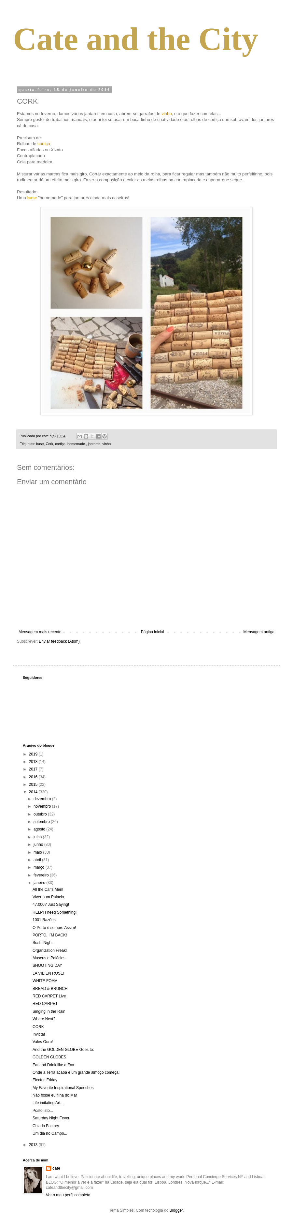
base (40, 444)
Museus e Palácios (49, 958)
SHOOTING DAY (47, 965)
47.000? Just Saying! (51, 904)
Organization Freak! (50, 950)
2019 (34, 754)
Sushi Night (42, 942)
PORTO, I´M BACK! (50, 935)
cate (56, 1168)
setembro (42, 821)
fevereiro (42, 875)
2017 (34, 769)
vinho (107, 444)
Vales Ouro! (43, 1041)
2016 (34, 777)
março (40, 867)
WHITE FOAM (45, 981)
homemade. (76, 444)
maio (38, 852)
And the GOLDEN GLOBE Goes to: (63, 1049)
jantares (94, 444)
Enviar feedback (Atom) (59, 641)
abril (38, 860)
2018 (34, 761)
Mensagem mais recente (40, 632)
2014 (34, 792)
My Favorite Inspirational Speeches (63, 1087)
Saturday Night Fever (51, 1118)
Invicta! (39, 1034)
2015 (34, 784)
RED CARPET (45, 1003)
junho (39, 844)
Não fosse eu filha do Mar (55, 1095)
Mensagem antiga (259, 632)
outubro (41, 814)
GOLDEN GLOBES (49, 1057)
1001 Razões (44, 920)
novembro (43, 806)
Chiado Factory (46, 1126)
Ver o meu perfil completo (68, 1195)
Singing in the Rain (49, 1011)
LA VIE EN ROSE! (48, 973)
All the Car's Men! (48, 889)
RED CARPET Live (49, 996)
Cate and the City (135, 39)
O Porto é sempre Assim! (54, 927)
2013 (34, 1145)
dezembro (43, 799)
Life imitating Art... (48, 1102)
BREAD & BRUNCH (50, 988)
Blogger (176, 1210)
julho (38, 837)
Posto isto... (43, 1110)
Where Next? (44, 1019)
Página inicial (152, 632)
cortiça (60, 444)
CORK (38, 1026)
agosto (40, 829)
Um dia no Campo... (50, 1133)
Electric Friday (45, 1080)
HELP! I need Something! (55, 912)
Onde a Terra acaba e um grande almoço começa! (76, 1072)
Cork (49, 444)
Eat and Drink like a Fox (53, 1065)
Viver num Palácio (48, 897)
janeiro (40, 882)
